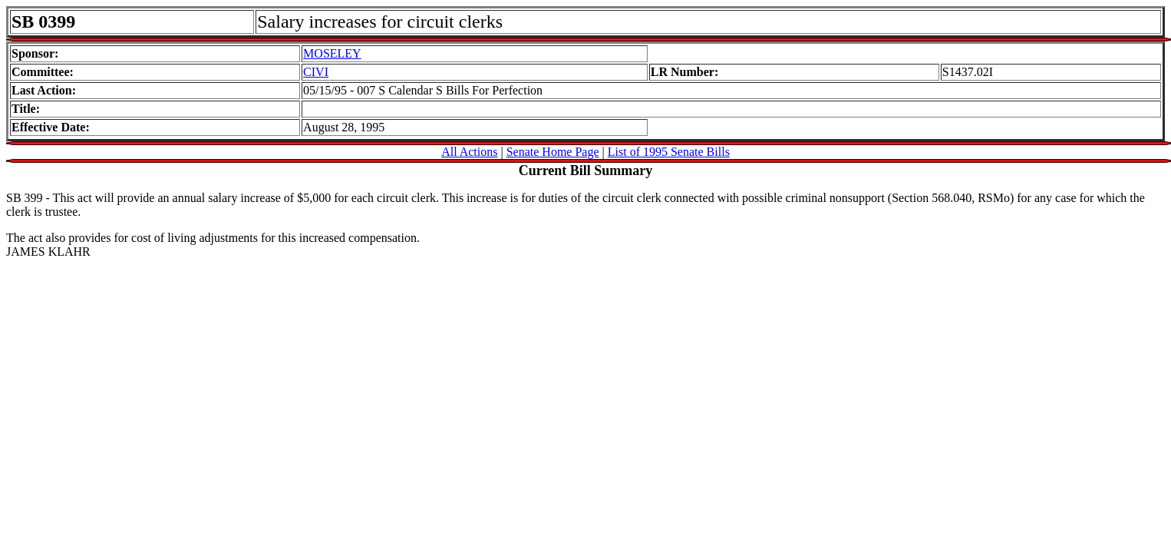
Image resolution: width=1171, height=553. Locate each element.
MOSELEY (332, 53)
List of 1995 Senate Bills (669, 151)
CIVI (315, 71)
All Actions (469, 151)
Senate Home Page (552, 151)
